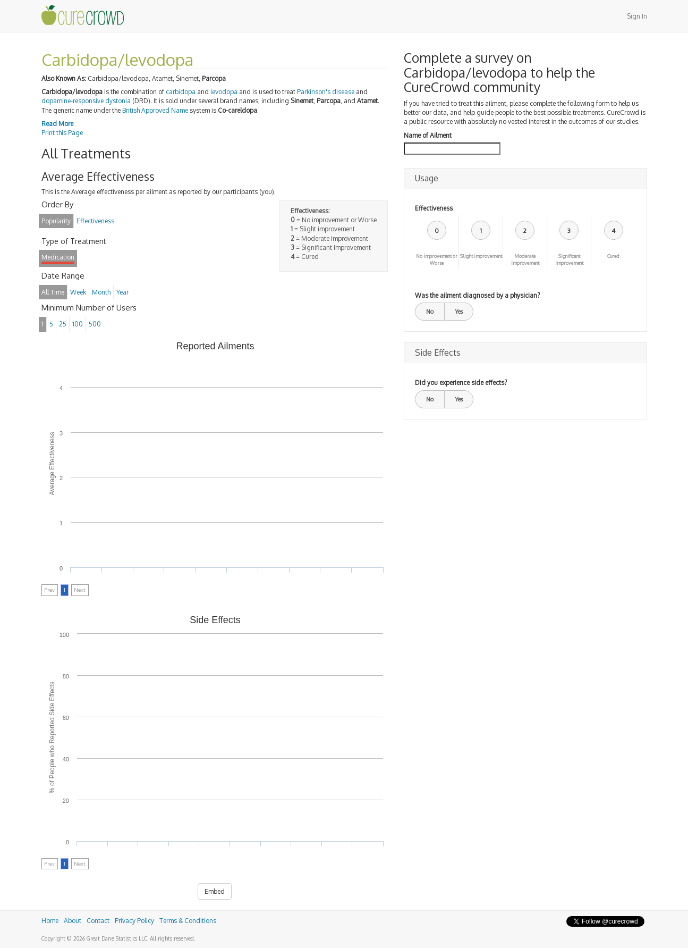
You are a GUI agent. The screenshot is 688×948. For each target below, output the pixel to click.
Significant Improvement (569, 259)
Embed (215, 891)
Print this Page (62, 133)
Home (49, 921)
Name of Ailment (428, 135)
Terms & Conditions (187, 921)
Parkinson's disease (325, 92)
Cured (613, 256)
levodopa (223, 92)
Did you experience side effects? (461, 383)
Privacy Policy (134, 921)
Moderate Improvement (525, 259)
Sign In (637, 16)
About (72, 921)
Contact (98, 921)
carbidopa (181, 92)
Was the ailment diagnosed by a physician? (477, 295)
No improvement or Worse (436, 259)
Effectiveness (434, 208)
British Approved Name (155, 110)
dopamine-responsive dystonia (86, 101)
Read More (57, 124)
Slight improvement (481, 256)
